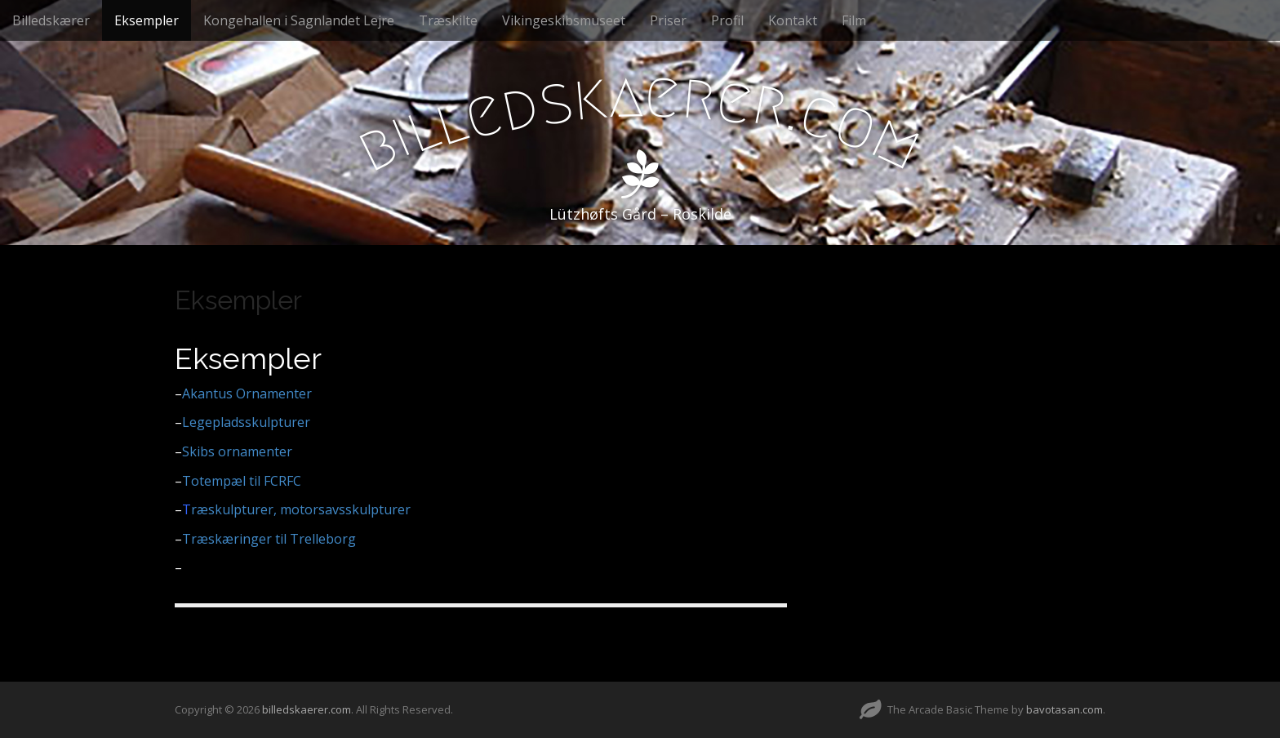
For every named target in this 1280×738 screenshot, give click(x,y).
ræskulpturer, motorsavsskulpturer (301, 509)
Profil (727, 20)
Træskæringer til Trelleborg (265, 539)
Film (854, 20)
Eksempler (146, 20)
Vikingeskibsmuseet (563, 20)
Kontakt (792, 20)
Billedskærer (51, 20)
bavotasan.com (1064, 709)
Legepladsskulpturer (242, 422)
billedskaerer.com (306, 709)
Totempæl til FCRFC (241, 481)
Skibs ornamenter (233, 451)
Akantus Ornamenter (247, 393)
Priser (668, 20)
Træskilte (448, 20)
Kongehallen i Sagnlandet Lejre (298, 20)
